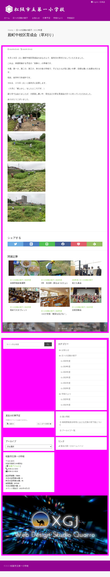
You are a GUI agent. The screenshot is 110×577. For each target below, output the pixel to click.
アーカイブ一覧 (68, 434)
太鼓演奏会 (76, 314)
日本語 (102, 2)
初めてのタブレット (18, 314)
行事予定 (46, 18)
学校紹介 (70, 18)
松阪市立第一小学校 (19, 571)
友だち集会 (76, 286)
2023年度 (67, 376)
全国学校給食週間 (17, 286)
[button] (10, 428)
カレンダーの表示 (44, 428)
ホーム (7, 18)
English (95, 2)
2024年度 (75, 284)
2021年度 (28, 284)
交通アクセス (14, 471)
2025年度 (67, 365)
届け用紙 (66, 421)
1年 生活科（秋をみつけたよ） (55, 286)
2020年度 (59, 315)
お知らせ (35, 18)
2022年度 (38, 30)
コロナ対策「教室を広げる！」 (54, 317)
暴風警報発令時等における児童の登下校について (80, 427)
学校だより (57, 18)
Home (10, 30)
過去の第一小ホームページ (72, 450)
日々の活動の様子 (20, 18)
